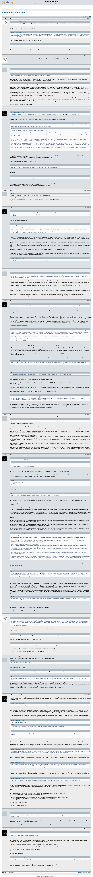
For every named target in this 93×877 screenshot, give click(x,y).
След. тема (89, 16)
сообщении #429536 (18, 21)
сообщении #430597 (18, 210)
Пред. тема (84, 16)
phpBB (42, 876)
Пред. (84, 872)
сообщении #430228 (17, 112)
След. (90, 872)
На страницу (80, 872)
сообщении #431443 (18, 618)
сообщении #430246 (18, 122)
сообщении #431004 (18, 303)
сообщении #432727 (18, 857)
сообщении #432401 (18, 703)
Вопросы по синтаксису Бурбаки (13, 12)
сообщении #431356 (18, 457)
